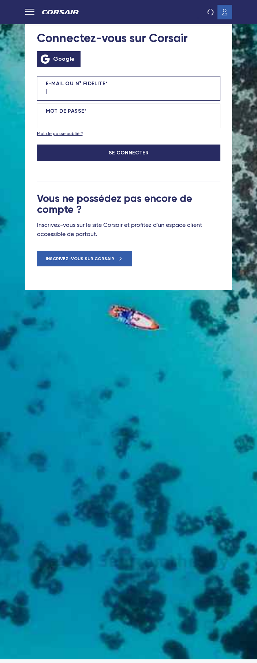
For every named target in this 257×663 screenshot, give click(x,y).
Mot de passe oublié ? (60, 134)
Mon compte (224, 12)
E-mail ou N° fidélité (75, 83)
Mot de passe (65, 111)
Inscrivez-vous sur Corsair (80, 258)
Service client (210, 12)
